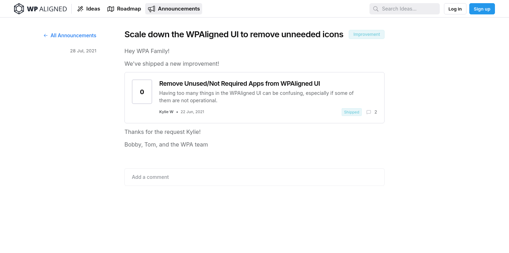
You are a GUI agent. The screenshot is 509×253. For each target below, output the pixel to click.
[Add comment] (254, 177)
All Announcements (69, 35)
